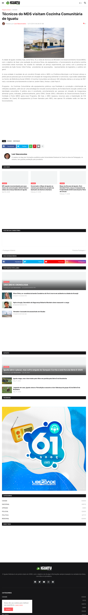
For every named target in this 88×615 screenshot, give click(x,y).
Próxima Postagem (78, 250)
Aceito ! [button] (8, 609)
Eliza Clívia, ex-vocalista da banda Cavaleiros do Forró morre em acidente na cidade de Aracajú (45, 293)
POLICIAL (44, 511)
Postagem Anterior (9, 250)
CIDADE (14, 10)
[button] (3, 3)
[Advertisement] (44, 123)
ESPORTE (44, 600)
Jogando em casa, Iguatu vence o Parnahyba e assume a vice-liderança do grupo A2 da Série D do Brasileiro (46, 388)
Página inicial (6, 10)
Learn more (19, 605)
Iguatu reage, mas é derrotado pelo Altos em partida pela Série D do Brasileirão (40, 378)
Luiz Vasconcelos (19, 154)
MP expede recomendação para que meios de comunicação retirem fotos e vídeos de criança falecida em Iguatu (15, 188)
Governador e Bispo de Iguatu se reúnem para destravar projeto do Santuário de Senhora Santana (42, 188)
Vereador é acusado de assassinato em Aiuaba (29, 311)
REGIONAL (44, 519)
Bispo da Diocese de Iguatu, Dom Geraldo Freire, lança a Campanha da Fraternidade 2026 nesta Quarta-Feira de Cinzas (73, 188)
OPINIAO (44, 508)
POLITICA (44, 515)
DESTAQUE (16, 141)
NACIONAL (44, 504)
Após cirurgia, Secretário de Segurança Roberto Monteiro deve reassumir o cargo (41, 302)
